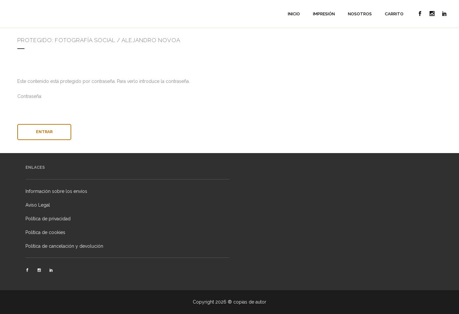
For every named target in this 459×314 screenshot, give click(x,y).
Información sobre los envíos (56, 191)
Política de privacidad (48, 218)
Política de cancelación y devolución (64, 246)
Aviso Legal (37, 205)
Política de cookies (45, 232)
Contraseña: (229, 106)
